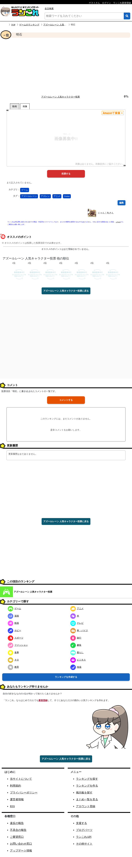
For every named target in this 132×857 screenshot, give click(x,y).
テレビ (77, 623)
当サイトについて (21, 778)
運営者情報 (17, 799)
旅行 (75, 638)
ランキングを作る (87, 785)
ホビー (14, 630)
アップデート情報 (21, 850)
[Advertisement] (66, 66)
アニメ (56, 196)
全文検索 (49, 8)
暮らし (77, 652)
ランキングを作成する (66, 677)
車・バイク (79, 630)
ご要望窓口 (17, 836)
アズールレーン (29, 196)
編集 (121, 202)
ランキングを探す (87, 778)
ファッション (18, 645)
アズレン (45, 196)
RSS (12, 806)
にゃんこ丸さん (106, 213)
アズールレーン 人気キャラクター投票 (62, 24)
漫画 (13, 616)
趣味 (75, 645)
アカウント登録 (85, 806)
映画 (13, 623)
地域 (75, 667)
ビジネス (78, 660)
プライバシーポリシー (23, 792)
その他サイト (84, 843)
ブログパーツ (84, 829)
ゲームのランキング (29, 24)
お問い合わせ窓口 (21, 843)
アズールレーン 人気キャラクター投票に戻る (66, 291)
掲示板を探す (84, 792)
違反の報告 (17, 823)
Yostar (67, 196)
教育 (13, 667)
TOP (13, 24)
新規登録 (42, 700)
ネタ (13, 660)
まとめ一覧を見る (87, 799)
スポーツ (15, 638)
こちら (118, 222)
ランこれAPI (83, 836)
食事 (13, 652)
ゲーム (24, 190)
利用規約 (15, 785)
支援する (81, 823)
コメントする (66, 400)
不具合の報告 (18, 829)
